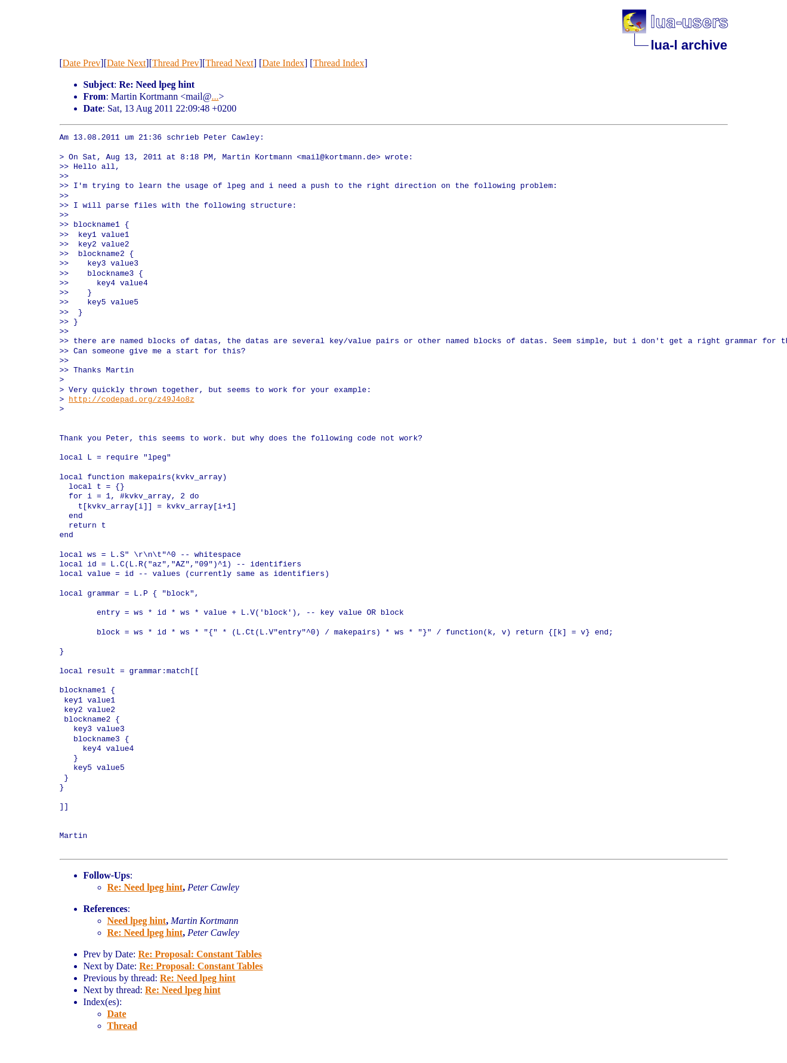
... (214, 96)
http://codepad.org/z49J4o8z (132, 400)
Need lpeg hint (136, 921)
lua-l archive (689, 45)
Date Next (126, 63)
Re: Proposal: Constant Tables (199, 954)
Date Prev (82, 63)
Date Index (283, 63)
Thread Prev (175, 63)
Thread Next (229, 63)
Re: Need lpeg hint (145, 887)
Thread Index (339, 63)
